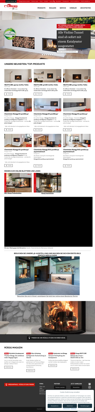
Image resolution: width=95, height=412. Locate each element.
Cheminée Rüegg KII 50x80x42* (75, 114)
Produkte (41, 8)
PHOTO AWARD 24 (85, 1)
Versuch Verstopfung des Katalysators (56, 357)
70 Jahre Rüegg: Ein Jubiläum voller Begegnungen (14, 357)
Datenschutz (66, 408)
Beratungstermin (44, 393)
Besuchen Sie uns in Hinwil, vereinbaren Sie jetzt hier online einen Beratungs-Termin (47, 296)
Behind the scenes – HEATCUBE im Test (77, 357)
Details (8, 94)
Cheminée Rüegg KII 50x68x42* (16, 114)
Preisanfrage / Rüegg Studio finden (19, 384)
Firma (41, 1)
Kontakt (46, 1)
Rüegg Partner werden (24, 1)
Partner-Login (35, 1)
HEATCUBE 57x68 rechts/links (46, 85)
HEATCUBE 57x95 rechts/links (75, 85)
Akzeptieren (55, 406)
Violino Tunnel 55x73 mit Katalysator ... (67, 51)
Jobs (40, 388)
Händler (73, 8)
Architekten (85, 8)
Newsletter (58, 1)
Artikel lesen (8, 367)
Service (63, 8)
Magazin (52, 8)
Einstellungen (85, 406)
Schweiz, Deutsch (10, 1)
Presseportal (66, 1)
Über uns (42, 386)
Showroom (42, 392)
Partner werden (60, 387)
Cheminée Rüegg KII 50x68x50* (46, 114)
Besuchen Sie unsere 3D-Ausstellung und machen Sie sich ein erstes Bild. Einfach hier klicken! (47, 254)
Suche (51, 1)
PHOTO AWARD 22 (74, 1)
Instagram (89, 387)
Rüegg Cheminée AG (13, 7)
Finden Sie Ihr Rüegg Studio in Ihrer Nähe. (47, 338)
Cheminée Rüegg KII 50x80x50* (16, 150)
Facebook (89, 384)
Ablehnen (70, 406)
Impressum (39, 409)
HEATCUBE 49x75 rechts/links (16, 85)
